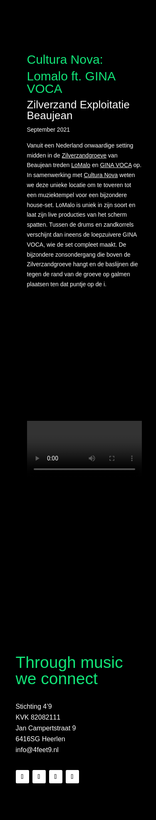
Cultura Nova (101, 175)
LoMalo (80, 165)
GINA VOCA (115, 165)
